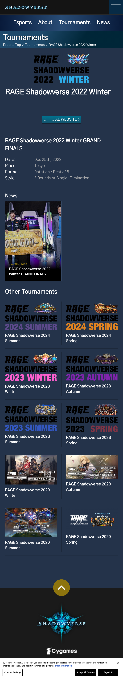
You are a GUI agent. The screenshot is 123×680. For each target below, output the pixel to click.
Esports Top (12, 45)
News (103, 22)
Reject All (108, 674)
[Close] (117, 664)
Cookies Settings (12, 674)
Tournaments (74, 22)
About (45, 22)
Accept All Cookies (85, 674)
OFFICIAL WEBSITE (60, 119)
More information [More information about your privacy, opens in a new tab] (63, 668)
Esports (22, 22)
